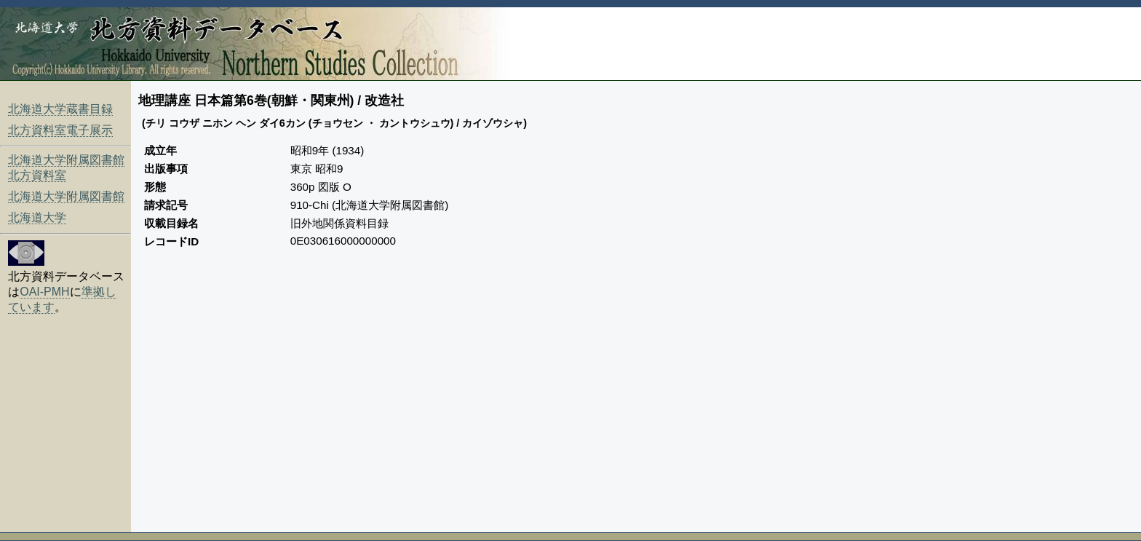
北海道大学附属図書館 (66, 196)
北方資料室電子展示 (60, 130)
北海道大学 (37, 217)
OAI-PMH (44, 291)
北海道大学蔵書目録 (60, 109)
